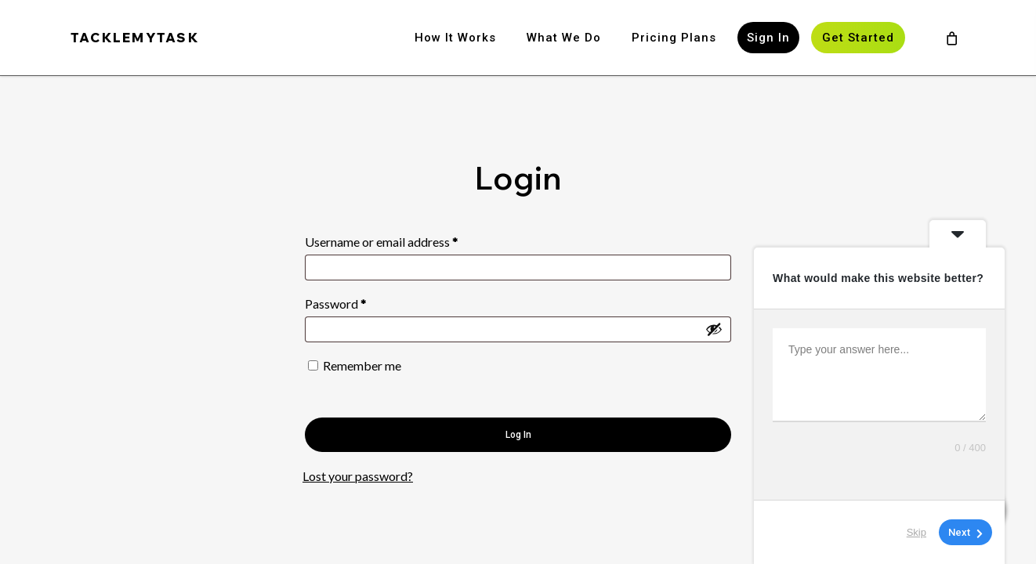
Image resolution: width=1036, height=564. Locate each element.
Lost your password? (357, 475)
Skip (916, 532)
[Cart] (952, 37)
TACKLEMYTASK (135, 37)
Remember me (362, 365)
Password (359, 301)
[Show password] (714, 329)
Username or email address (405, 239)
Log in (518, 434)
